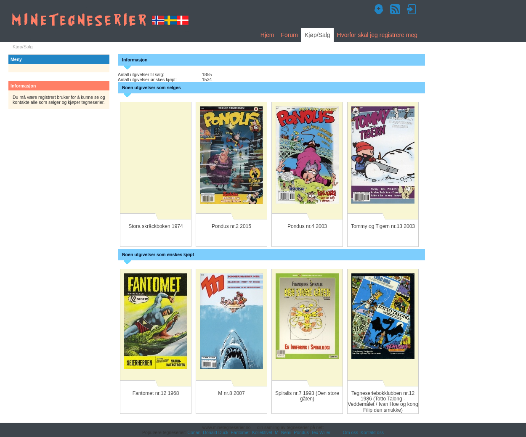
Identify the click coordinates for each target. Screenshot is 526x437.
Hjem (267, 35)
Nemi (286, 432)
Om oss (350, 432)
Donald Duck (215, 432)
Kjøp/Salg (317, 35)
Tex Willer (321, 432)
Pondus (301, 432)
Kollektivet (262, 432)
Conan (193, 432)
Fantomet (240, 432)
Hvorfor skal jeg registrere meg (377, 35)
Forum (289, 35)
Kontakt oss (372, 432)
